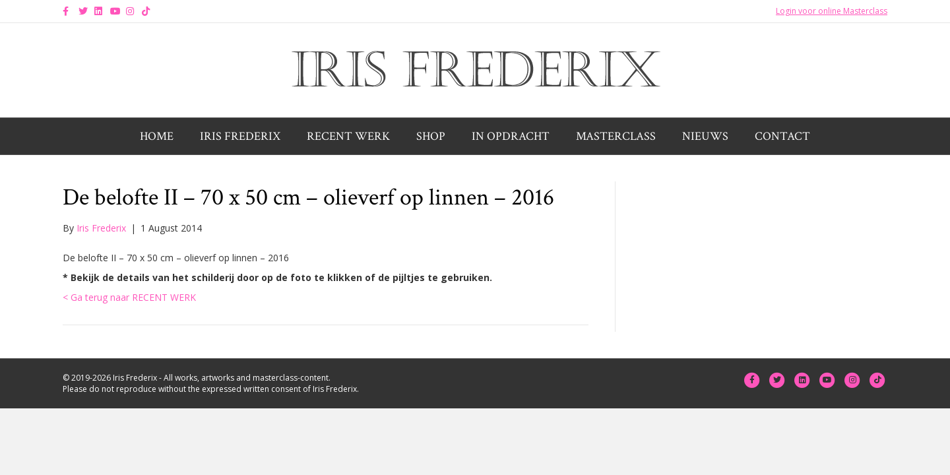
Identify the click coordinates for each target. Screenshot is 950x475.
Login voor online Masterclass (831, 10)
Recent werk (348, 136)
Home (157, 136)
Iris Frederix (240, 136)
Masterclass (616, 136)
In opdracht (511, 136)
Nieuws (705, 136)
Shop (430, 136)
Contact (782, 136)
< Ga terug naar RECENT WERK (129, 297)
